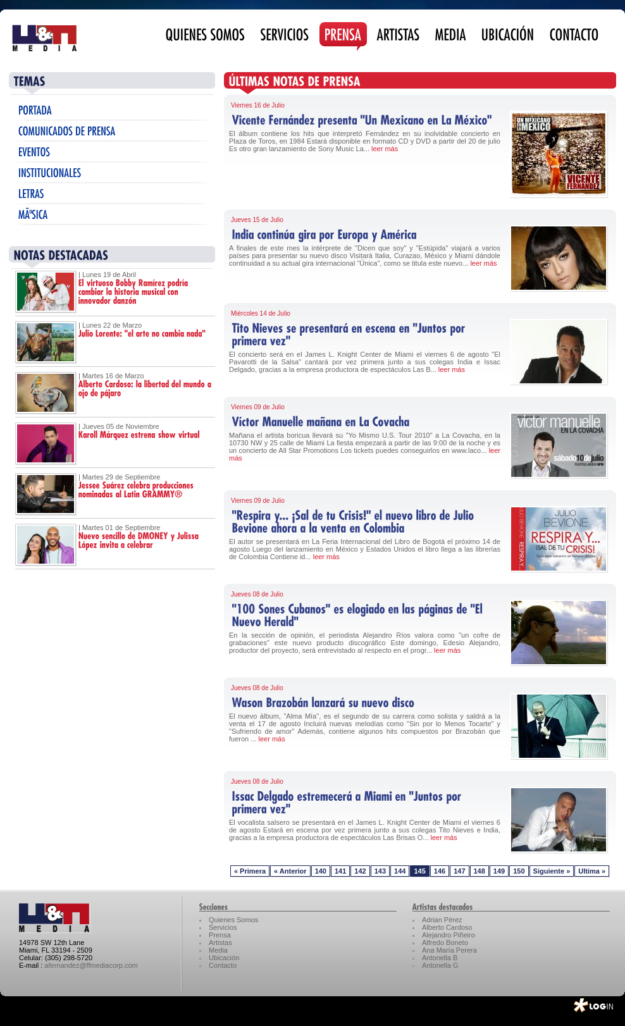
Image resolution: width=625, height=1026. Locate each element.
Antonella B (439, 957)
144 (399, 871)
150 (518, 871)
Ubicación (224, 957)
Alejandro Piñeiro (448, 935)
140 (320, 871)
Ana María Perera (449, 950)
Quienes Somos (233, 920)
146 (439, 871)
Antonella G (440, 965)
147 (459, 871)
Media (218, 950)
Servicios (223, 927)
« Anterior (290, 871)
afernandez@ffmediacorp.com (90, 965)
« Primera (250, 871)
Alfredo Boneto (445, 942)
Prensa (220, 935)
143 (380, 871)
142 (360, 871)
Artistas (220, 942)
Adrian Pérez (442, 920)
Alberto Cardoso (447, 927)
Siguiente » (552, 871)
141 (340, 871)
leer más (384, 148)
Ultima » (591, 871)
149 (499, 871)
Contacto (223, 965)
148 (479, 871)
